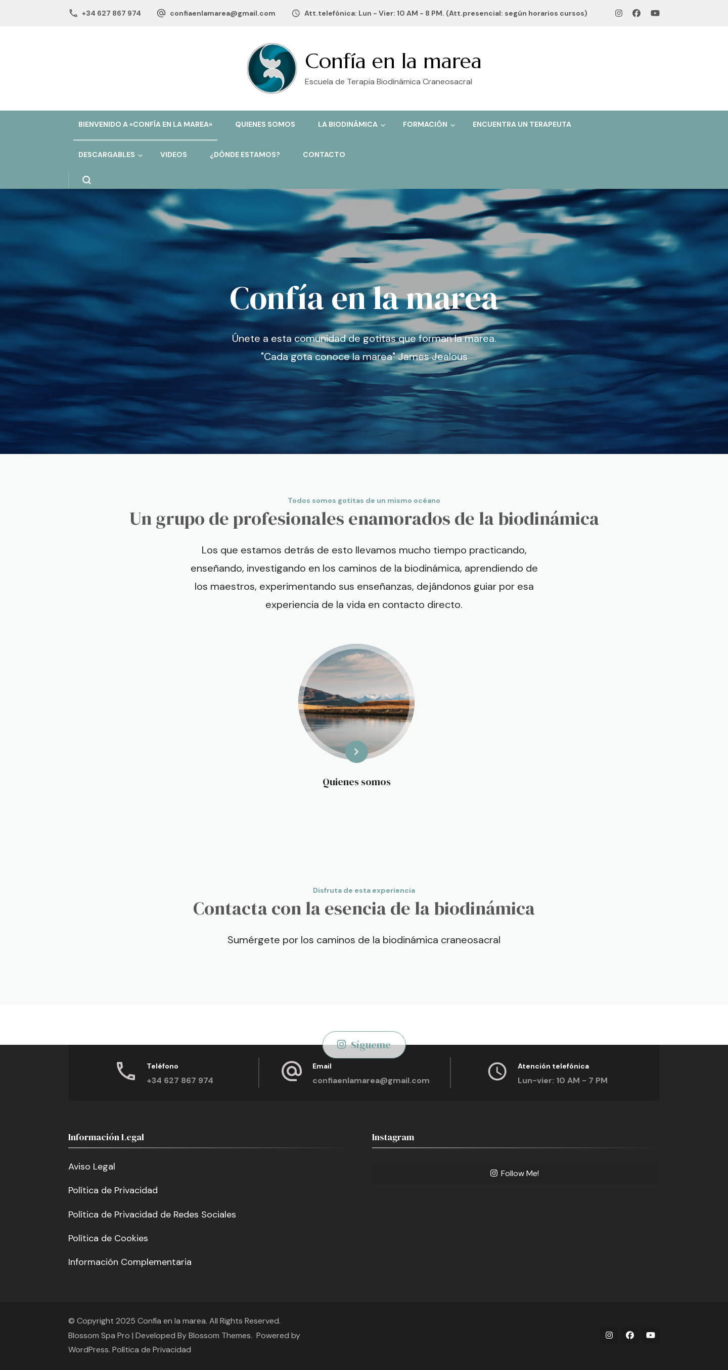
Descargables (106, 154)
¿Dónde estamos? (245, 154)
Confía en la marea (393, 61)
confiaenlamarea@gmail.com (223, 13)
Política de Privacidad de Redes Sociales (152, 1214)
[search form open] (79, 180)
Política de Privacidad (113, 1190)
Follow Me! (514, 1173)
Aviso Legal (91, 1166)
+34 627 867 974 (111, 13)
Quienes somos (265, 124)
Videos (173, 154)
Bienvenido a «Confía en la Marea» (145, 124)
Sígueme (364, 1045)
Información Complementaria (130, 1262)
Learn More (339, 752)
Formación (425, 124)
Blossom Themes (220, 1335)
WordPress (88, 1349)
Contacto (324, 154)
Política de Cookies (108, 1238)
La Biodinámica (348, 124)
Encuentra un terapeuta (522, 124)
